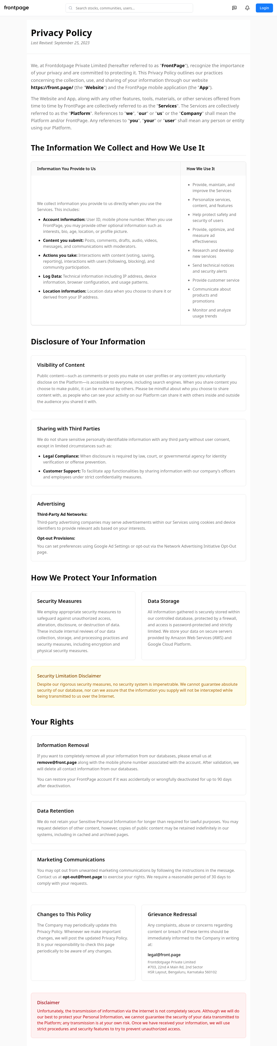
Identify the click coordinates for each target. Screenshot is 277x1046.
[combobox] (129, 7)
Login (264, 7)
